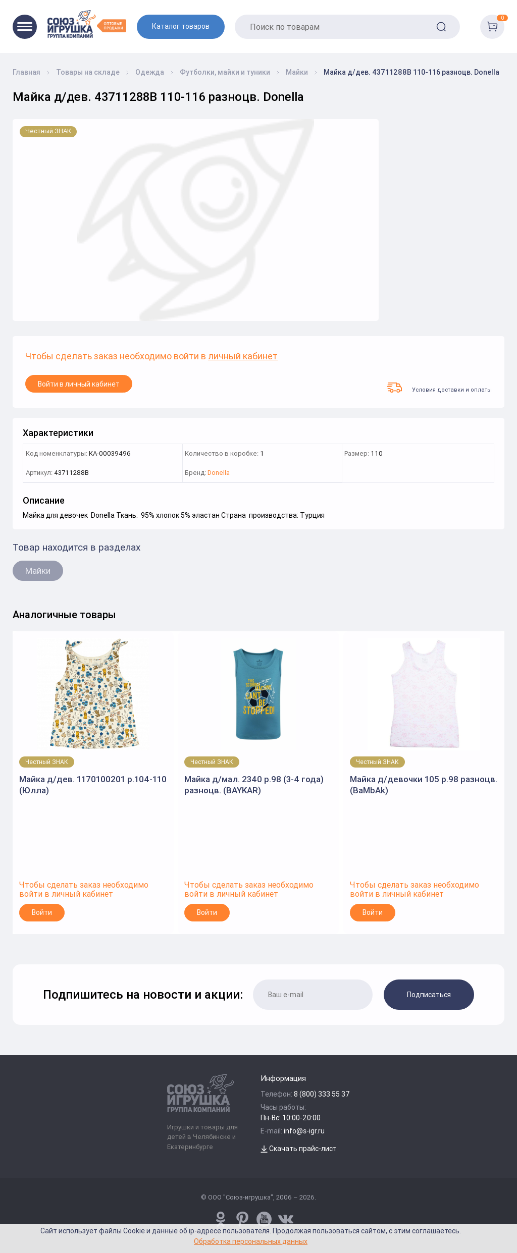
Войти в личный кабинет (79, 384)
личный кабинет (243, 356)
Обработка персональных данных (250, 1241)
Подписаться (429, 994)
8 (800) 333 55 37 (322, 1094)
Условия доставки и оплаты (439, 388)
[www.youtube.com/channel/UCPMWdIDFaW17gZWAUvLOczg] (264, 1219)
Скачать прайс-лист (299, 1149)
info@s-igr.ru (304, 1131)
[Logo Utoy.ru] (87, 24)
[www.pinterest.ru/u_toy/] (220, 1219)
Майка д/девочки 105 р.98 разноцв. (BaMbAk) (423, 785)
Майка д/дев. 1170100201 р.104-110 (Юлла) (93, 785)
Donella (219, 473)
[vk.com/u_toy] (285, 1219)
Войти (42, 912)
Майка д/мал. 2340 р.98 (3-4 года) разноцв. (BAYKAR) (254, 785)
